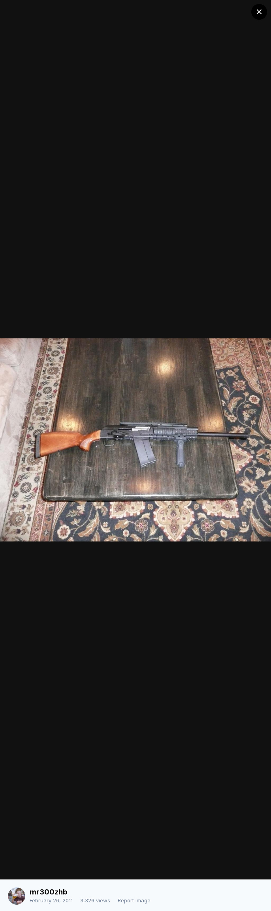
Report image (134, 900)
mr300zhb (48, 892)
